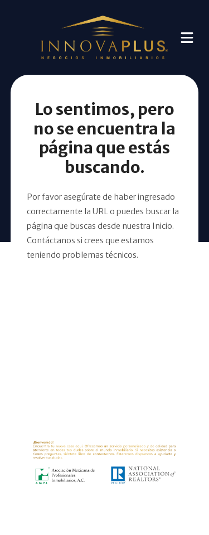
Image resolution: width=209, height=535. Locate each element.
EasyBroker (121, 512)
